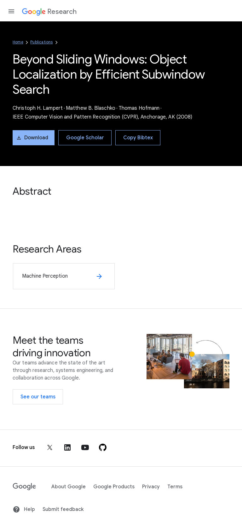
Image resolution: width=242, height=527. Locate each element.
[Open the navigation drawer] (11, 11)
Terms (174, 487)
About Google (68, 487)
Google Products (114, 487)
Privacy (151, 487)
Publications (41, 42)
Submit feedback (63, 509)
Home (18, 42)
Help (24, 509)
